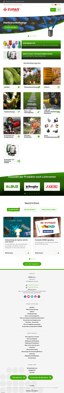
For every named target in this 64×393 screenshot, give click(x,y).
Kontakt (32, 372)
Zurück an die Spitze (32, 390)
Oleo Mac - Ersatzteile (32, 322)
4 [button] (35, 36)
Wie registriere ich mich (32, 336)
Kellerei (32, 311)
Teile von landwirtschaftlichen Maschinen (32, 318)
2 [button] (31, 36)
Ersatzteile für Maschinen (40, 377)
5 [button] (34, 194)
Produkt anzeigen (10, 27)
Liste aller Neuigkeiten (32, 264)
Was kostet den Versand (32, 345)
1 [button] (28, 36)
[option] (32, 25)
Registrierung (8, 4)
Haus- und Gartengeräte (32, 316)
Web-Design (50, 387)
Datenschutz (32, 358)
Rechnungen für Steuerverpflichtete (32, 351)
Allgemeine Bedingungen (32, 355)
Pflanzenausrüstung (32, 309)
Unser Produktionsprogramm (32, 324)
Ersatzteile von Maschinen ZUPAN (32, 326)
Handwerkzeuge (32, 313)
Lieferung (32, 353)
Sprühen (32, 307)
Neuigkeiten (32, 370)
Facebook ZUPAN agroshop (44, 240)
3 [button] (33, 36)
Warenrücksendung (32, 349)
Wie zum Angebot (32, 338)
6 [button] (37, 194)
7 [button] (39, 194)
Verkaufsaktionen (49, 209)
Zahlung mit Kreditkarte (32, 343)
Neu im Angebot (30, 209)
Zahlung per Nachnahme (32, 341)
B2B (21, 4)
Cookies (32, 385)
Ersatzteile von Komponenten (32, 320)
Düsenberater (18, 377)
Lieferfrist (32, 347)
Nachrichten (14, 209)
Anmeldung (16, 4)
